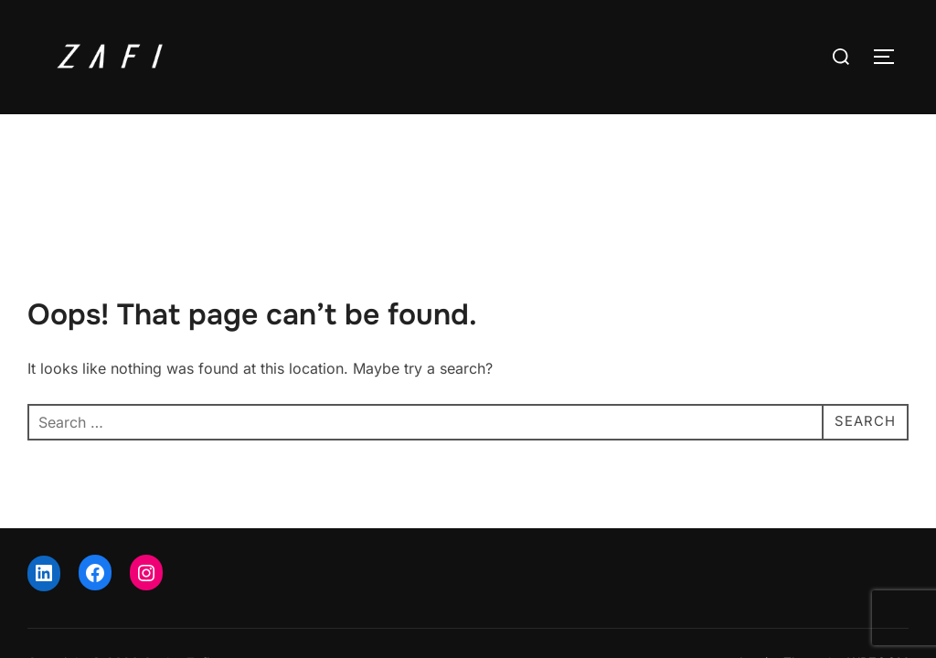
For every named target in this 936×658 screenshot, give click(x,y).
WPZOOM (878, 583)
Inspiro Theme (781, 583)
